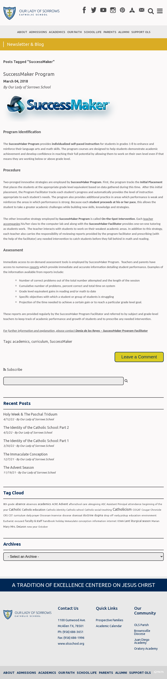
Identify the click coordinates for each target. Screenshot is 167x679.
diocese (66, 515)
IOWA (120, 521)
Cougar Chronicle (151, 509)
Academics (47, 672)
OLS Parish (141, 625)
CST (10, 515)
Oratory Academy (146, 648)
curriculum (39, 341)
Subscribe (12, 369)
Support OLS (140, 672)
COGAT (137, 509)
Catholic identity (55, 509)
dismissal (77, 515)
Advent (63, 503)
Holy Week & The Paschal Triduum (30, 414)
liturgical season (141, 521)
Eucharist (8, 521)
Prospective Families (109, 620)
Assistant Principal (117, 504)
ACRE (55, 504)
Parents (106, 672)
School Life (87, 672)
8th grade (9, 504)
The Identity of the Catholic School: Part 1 (36, 441)
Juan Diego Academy (141, 641)
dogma (98, 515)
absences (31, 504)
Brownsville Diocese (142, 632)
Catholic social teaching (98, 509)
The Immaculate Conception (25, 454)
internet (112, 521)
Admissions (26, 672)
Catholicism (122, 509)
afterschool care (78, 504)
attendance (135, 504)
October (43, 526)
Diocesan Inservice (51, 515)
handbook (49, 521)
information (99, 521)
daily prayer (32, 515)
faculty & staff (33, 521)
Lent (127, 520)
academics (21, 341)
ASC (103, 504)
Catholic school (75, 509)
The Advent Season (18, 467)
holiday (60, 521)
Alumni (121, 672)
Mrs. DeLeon (18, 526)
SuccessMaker (61, 341)
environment (149, 515)
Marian (155, 521)
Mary (6, 526)
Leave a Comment (139, 356)
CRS (5, 515)
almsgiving (94, 504)
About (9, 672)
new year (32, 526)
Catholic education (33, 509)
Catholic (15, 509)
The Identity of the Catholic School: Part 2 (36, 427)
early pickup (121, 515)
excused (19, 521)
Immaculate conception (78, 521)
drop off (109, 515)
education (135, 515)
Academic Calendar (109, 626)
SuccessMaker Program (28, 74)
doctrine (88, 515)
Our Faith (66, 672)
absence (20, 504)
